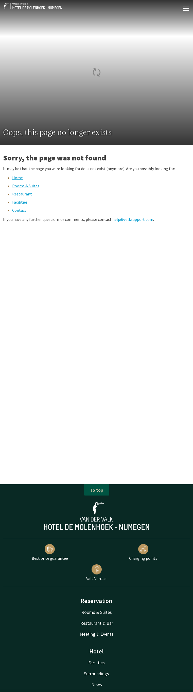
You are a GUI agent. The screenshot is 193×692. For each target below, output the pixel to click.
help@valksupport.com (132, 219)
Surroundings (96, 674)
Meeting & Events (96, 634)
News (96, 684)
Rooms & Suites (25, 185)
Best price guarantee (50, 552)
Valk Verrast (96, 572)
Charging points (143, 552)
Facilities (20, 202)
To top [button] (96, 490)
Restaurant (22, 193)
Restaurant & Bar (96, 623)
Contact (19, 210)
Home (17, 177)
